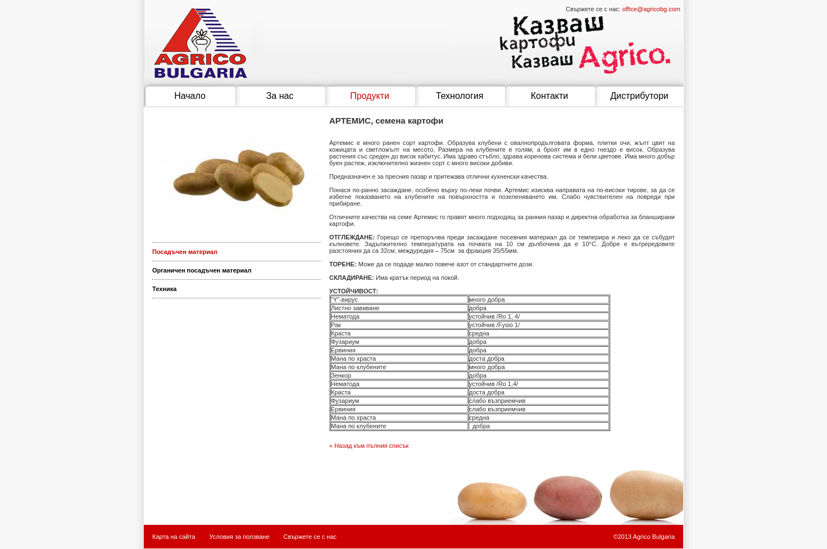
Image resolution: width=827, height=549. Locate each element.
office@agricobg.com (651, 9)
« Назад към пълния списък (368, 445)
